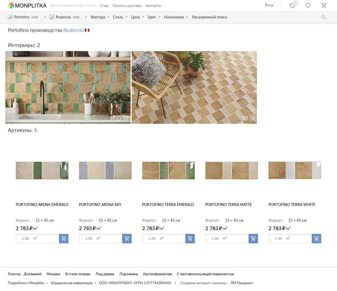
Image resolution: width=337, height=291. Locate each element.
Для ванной (32, 274)
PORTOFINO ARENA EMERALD (42, 204)
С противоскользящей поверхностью (205, 274)
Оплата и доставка (127, 5)
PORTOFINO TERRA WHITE (292, 204)
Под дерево (105, 274)
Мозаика (53, 274)
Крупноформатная (157, 274)
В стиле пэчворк (78, 274)
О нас (104, 5)
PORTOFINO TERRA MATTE (228, 204)
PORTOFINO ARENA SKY (100, 204)
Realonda (73, 30)
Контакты (153, 5)
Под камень (129, 274)
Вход (269, 5)
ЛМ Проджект (242, 283)
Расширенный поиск (209, 17)
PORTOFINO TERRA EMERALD (168, 204)
